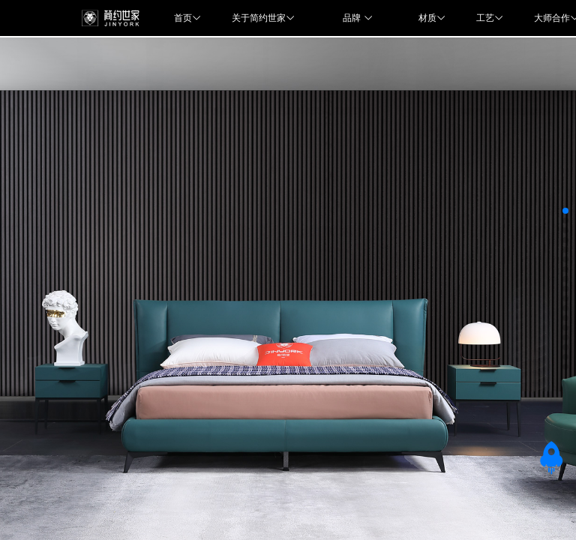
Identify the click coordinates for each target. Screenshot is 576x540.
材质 (432, 18)
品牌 (357, 18)
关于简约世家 (264, 18)
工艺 (489, 18)
